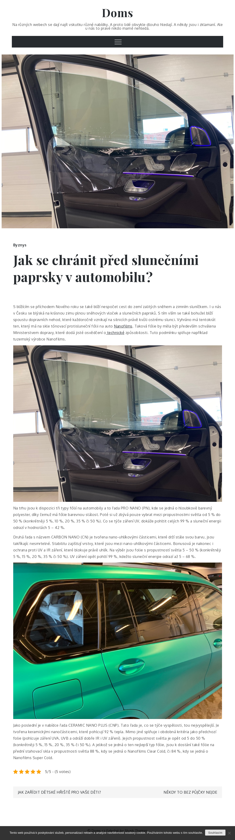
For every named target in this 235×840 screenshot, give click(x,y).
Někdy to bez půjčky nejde (190, 792)
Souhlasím (215, 832)
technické (115, 332)
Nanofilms (123, 326)
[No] (229, 833)
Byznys (20, 245)
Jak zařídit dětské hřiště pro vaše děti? (59, 792)
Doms (117, 12)
